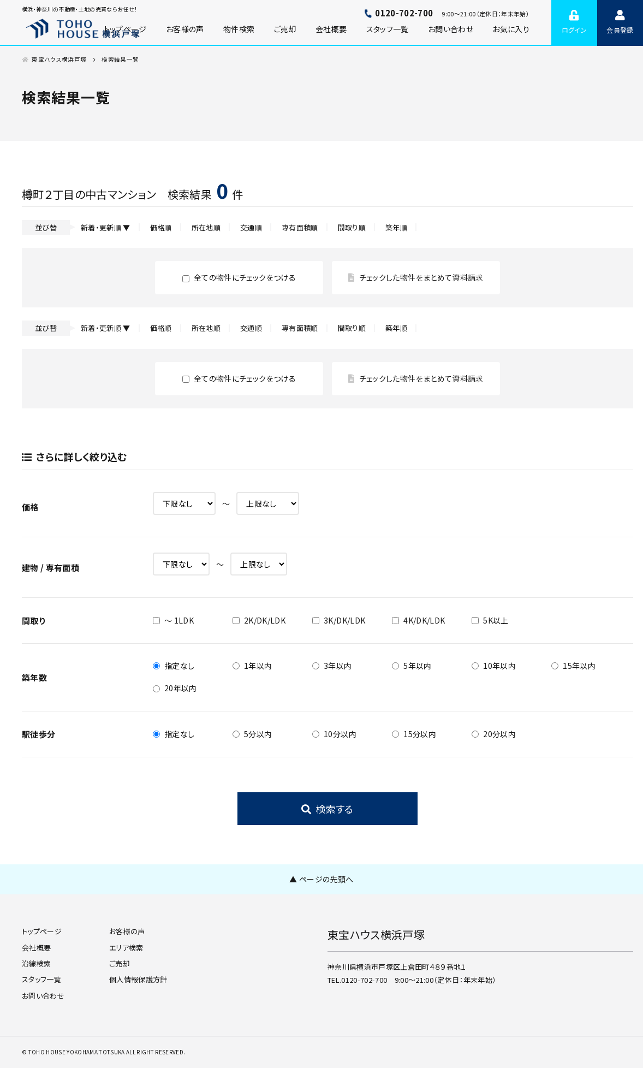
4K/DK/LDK (418, 620)
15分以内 (414, 733)
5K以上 (490, 620)
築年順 (396, 227)
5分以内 (252, 733)
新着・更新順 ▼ (105, 227)
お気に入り (510, 28)
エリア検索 (126, 947)
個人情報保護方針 (138, 979)
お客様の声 (185, 28)
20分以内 (494, 733)
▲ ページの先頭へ (321, 879)
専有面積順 (300, 227)
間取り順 (352, 227)
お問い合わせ (450, 28)
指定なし (173, 665)
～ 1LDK (173, 620)
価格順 (161, 227)
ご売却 (285, 28)
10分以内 (334, 733)
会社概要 (331, 28)
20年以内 (175, 688)
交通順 (251, 227)
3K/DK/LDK (338, 620)
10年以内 (494, 665)
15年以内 (573, 665)
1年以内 (252, 665)
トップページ (42, 931)
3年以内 (332, 665)
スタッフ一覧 (387, 28)
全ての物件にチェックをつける (239, 277)
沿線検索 (36, 963)
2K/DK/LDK (259, 620)
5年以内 (411, 665)
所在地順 (206, 227)
